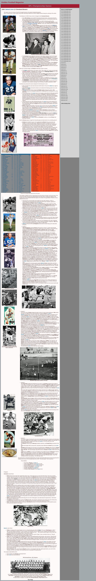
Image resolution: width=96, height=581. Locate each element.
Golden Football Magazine (12, 2)
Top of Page (30, 579)
